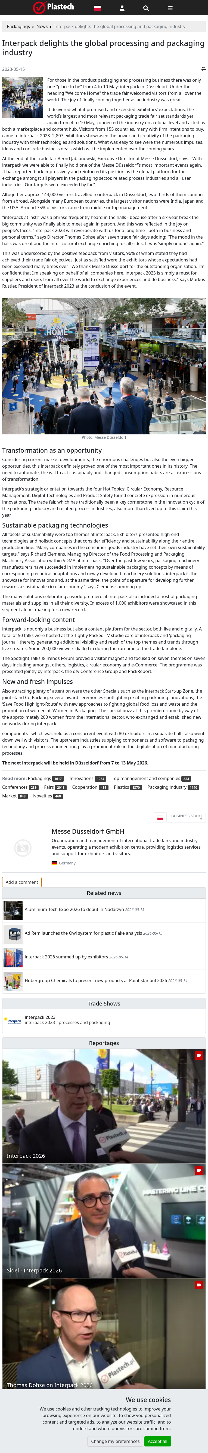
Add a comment (22, 882)
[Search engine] (146, 7)
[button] (122, 7)
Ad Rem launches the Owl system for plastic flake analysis (83, 933)
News (42, 26)
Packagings (18, 26)
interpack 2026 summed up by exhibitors (66, 957)
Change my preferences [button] (115, 1441)
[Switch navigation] (170, 7)
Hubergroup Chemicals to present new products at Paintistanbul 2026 (96, 980)
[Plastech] (53, 7)
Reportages (104, 1043)
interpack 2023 (67, 1019)
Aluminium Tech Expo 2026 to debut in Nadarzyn (74, 909)
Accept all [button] (157, 1441)
